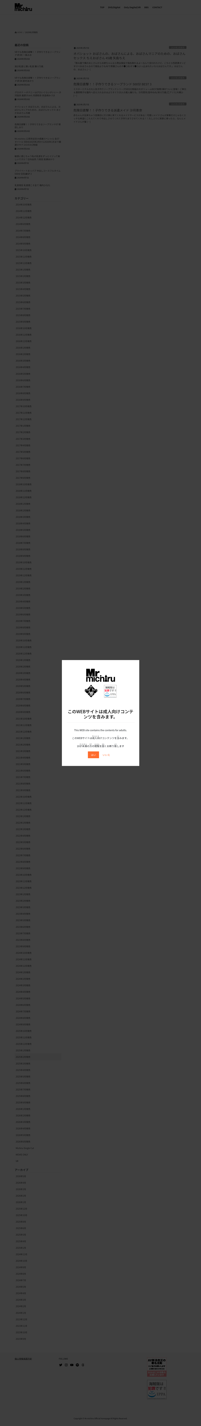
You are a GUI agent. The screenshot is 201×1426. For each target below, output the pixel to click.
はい (93, 755)
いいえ (106, 755)
